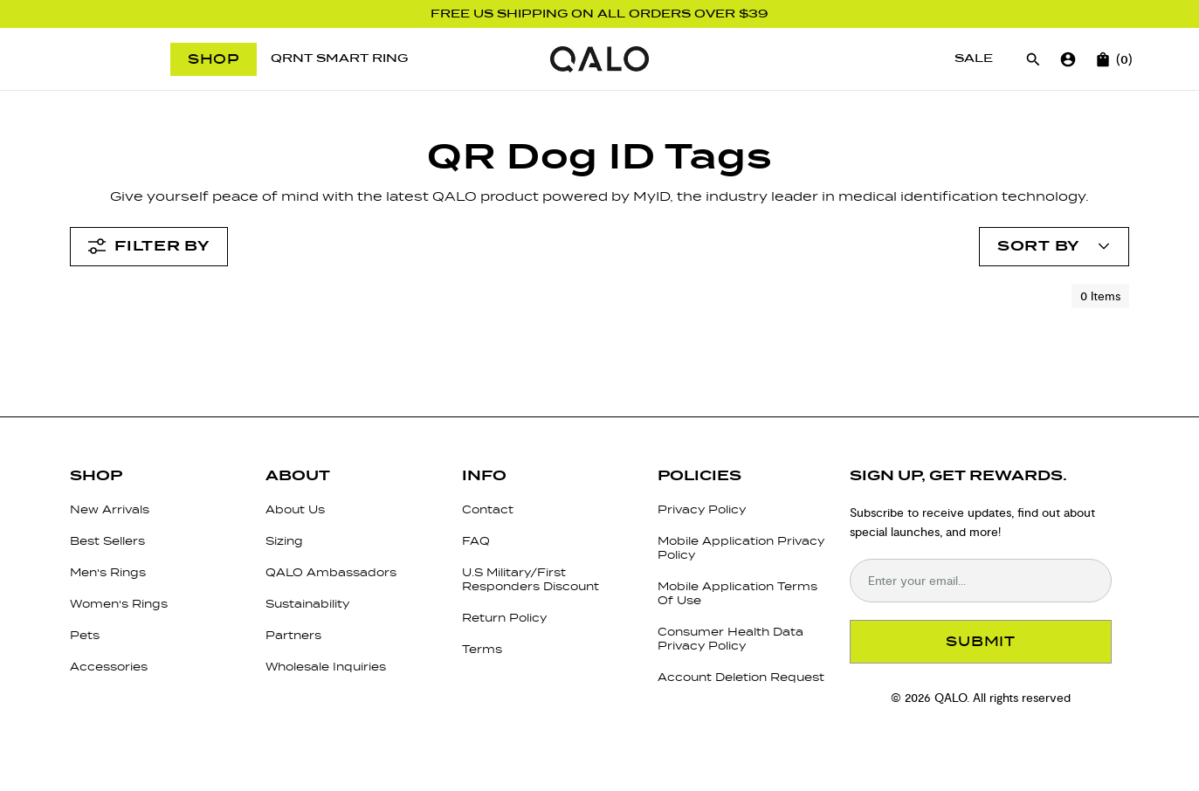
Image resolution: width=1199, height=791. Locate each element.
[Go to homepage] (599, 59)
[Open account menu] (1054, 246)
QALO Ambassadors (330, 572)
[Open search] (1033, 59)
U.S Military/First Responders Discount (530, 579)
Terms (482, 649)
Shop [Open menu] (213, 59)
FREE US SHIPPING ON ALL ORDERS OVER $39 (599, 14)
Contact (487, 509)
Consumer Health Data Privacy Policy (730, 638)
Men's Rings (108, 572)
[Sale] (974, 59)
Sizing (284, 540)
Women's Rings (119, 603)
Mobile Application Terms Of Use (737, 593)
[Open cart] (1103, 59)
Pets (85, 635)
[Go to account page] (1068, 59)
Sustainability (307, 603)
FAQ (476, 540)
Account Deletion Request (741, 677)
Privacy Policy (702, 509)
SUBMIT (981, 641)
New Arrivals (109, 509)
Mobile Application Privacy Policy (741, 547)
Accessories (109, 666)
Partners (293, 635)
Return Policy (504, 617)
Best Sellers (107, 540)
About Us (295, 509)
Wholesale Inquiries (325, 666)
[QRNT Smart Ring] (339, 59)
